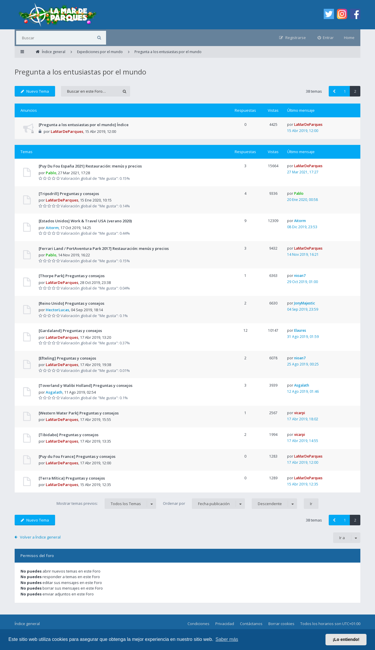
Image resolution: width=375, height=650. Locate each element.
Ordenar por (204, 503)
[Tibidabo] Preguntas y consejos (68, 434)
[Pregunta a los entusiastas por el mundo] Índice (84, 124)
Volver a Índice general (40, 537)
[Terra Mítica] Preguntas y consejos (72, 478)
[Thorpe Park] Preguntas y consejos (72, 275)
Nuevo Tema (35, 91)
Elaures (300, 330)
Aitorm (52, 227)
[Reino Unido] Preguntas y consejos (71, 303)
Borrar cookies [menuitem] (281, 623)
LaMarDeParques (67, 131)
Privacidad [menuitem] (224, 623)
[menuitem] (326, 38)
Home (349, 37)
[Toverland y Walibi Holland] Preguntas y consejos (85, 385)
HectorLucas (57, 309)
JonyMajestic (304, 303)
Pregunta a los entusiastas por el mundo (80, 72)
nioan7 (300, 275)
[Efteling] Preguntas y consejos (67, 358)
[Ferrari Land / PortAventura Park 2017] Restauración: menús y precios (104, 248)
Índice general (27, 623)
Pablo (51, 172)
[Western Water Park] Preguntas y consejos (79, 413)
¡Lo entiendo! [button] (346, 639)
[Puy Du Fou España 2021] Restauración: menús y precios (90, 166)
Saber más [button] (227, 639)
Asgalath (54, 392)
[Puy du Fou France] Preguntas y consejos (77, 456)
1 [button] (345, 91)
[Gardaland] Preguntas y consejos (70, 330)
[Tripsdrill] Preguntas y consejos (69, 193)
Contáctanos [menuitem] (251, 623)
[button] (334, 91)
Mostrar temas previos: (106, 503)
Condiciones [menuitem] (198, 623)
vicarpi (299, 412)
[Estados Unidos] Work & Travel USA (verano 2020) (85, 221)
